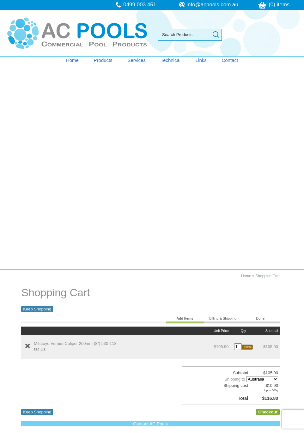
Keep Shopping (37, 104)
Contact (230, 60)
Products (103, 60)
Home (72, 60)
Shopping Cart (267, 71)
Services (136, 60)
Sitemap (113, 356)
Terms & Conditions (33, 295)
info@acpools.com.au (212, 5)
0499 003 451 (139, 5)
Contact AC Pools (150, 218)
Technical (171, 60)
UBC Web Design (261, 356)
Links (201, 60)
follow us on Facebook (45, 407)
